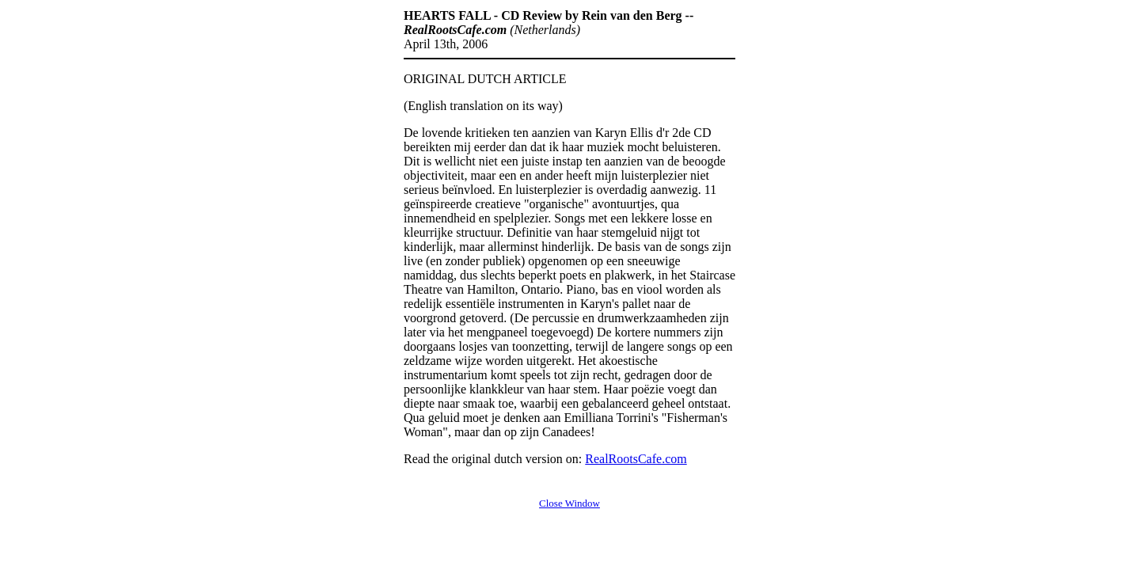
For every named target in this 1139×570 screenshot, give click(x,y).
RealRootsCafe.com (635, 459)
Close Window (569, 503)
